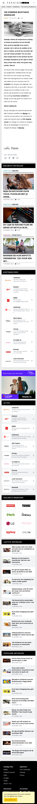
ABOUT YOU (8, 783)
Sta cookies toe (11, 800)
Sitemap (22, 772)
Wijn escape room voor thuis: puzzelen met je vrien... (16, 194)
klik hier (21, 128)
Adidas (6, 769)
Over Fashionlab (25, 769)
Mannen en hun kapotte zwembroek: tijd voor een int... (17, 258)
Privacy (22, 775)
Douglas (6, 778)
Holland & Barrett (9, 772)
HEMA (5, 781)
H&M (5, 775)
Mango (25, 113)
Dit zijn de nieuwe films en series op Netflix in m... (18, 226)
